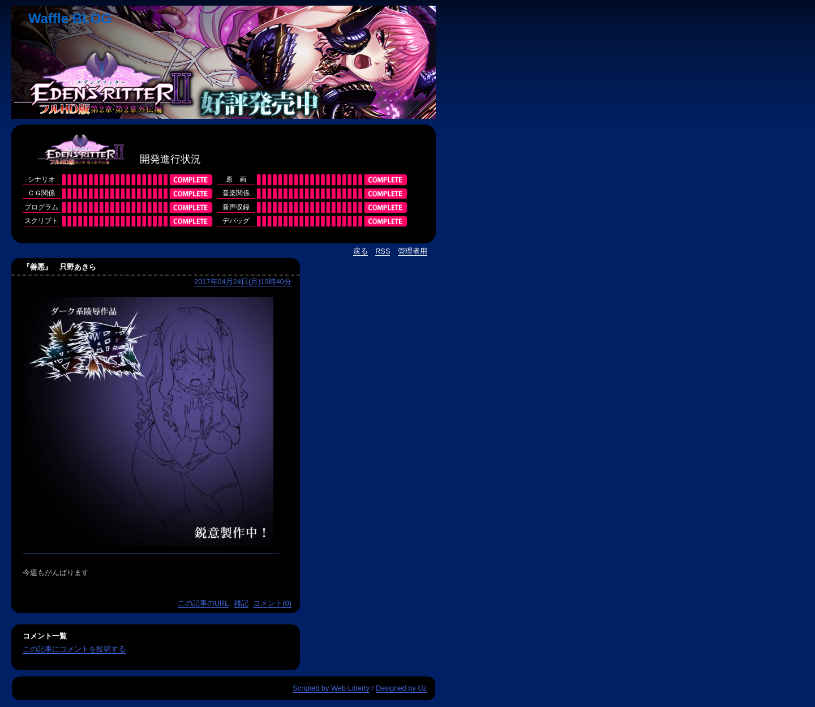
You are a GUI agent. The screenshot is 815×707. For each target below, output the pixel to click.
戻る (360, 251)
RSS (382, 251)
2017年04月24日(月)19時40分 (242, 281)
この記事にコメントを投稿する (74, 649)
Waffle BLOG (69, 18)
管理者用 (412, 251)
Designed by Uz (401, 688)
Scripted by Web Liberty (331, 688)
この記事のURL (203, 603)
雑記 (241, 603)
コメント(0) (272, 603)
